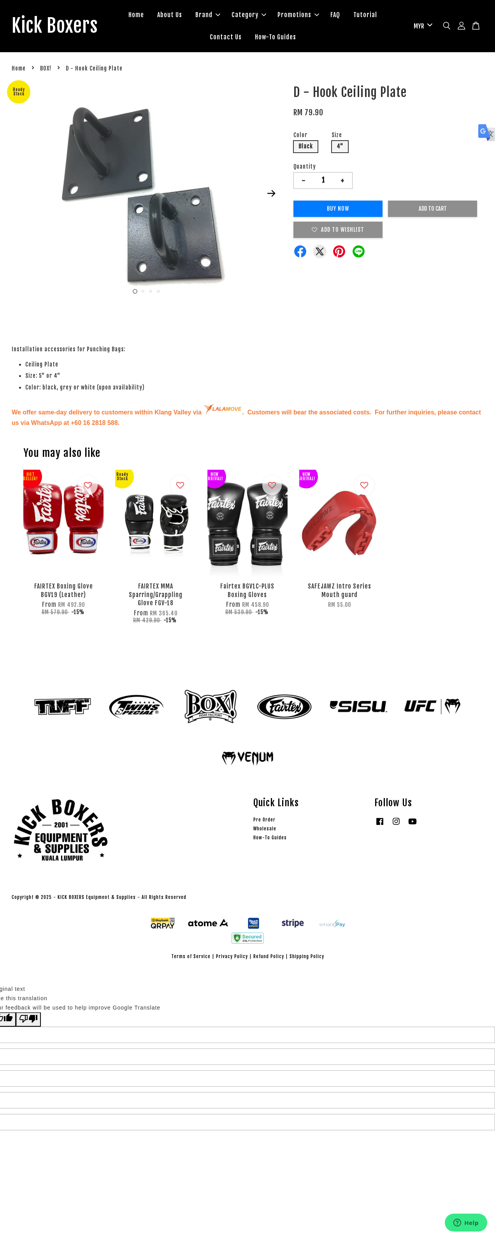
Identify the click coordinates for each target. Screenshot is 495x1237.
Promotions (298, 15)
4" (340, 146)
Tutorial (365, 15)
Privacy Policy (232, 956)
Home (136, 15)
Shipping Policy (307, 956)
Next (271, 193)
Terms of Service (191, 956)
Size (337, 135)
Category (249, 15)
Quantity (304, 166)
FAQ (335, 15)
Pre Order (264, 820)
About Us (169, 15)
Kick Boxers (55, 26)
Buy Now (338, 208)
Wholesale (264, 829)
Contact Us (226, 37)
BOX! (45, 68)
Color (300, 135)
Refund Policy (268, 956)
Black (305, 146)
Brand (207, 15)
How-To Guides (275, 37)
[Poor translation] (28, 1019)
